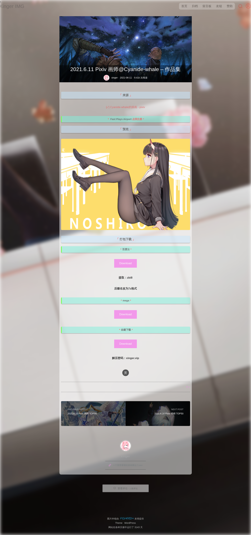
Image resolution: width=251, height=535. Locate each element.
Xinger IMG (14, 6)
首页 (181, 6)
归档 (192, 6)
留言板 (203, 6)
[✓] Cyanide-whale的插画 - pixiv (125, 107)
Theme (118, 523)
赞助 (226, 6)
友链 (216, 6)
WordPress (130, 523)
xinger (114, 77)
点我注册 (137, 119)
